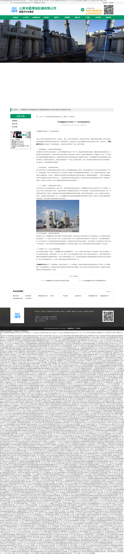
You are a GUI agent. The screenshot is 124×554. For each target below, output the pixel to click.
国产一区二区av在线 (102, 339)
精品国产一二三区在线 (21, 458)
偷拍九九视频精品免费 (27, 402)
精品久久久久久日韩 (35, 360)
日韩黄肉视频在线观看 (77, 335)
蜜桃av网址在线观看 (14, 348)
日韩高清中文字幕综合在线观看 (66, 342)
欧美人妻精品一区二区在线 (98, 394)
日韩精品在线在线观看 (24, 363)
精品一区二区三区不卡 (30, 450)
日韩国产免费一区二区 (16, 433)
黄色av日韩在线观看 (117, 405)
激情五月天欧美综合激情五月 (12, 402)
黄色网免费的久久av (87, 337)
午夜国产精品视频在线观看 (36, 528)
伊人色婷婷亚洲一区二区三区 (82, 399)
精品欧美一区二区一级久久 (90, 544)
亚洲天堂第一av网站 (15, 472)
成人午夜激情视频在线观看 (60, 446)
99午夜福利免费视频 (105, 365)
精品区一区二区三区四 (61, 491)
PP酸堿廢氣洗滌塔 (93, 295)
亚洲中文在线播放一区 (54, 363)
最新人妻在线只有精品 (76, 457)
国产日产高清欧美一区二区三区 (25, 376)
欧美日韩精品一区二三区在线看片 (34, 377)
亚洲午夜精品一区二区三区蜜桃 (52, 398)
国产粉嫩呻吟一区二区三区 (19, 405)
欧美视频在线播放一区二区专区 (100, 359)
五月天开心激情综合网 (70, 373)
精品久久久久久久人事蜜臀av (9, 363)
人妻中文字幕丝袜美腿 (96, 407)
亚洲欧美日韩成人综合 (40, 371)
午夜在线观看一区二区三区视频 (81, 424)
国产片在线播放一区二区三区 (53, 348)
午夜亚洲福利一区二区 (93, 346)
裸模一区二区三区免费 (47, 385)
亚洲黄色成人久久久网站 (112, 382)
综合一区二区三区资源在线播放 (63, 346)
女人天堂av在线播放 (62, 467)
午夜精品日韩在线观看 (19, 464)
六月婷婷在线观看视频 (66, 345)
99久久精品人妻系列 (60, 340)
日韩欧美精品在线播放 (79, 398)
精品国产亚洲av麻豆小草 (38, 335)
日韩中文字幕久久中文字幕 (74, 360)
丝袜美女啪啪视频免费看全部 (17, 466)
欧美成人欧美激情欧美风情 (56, 422)
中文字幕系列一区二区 (71, 384)
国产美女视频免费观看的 (72, 418)
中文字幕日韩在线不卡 (68, 435)
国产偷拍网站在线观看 (109, 398)
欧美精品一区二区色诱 (79, 353)
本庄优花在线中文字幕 (61, 489)
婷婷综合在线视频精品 (74, 489)
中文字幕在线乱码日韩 (102, 343)
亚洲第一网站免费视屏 (90, 438)
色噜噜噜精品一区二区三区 (9, 492)
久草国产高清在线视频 (92, 467)
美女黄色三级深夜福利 (110, 512)
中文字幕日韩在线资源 (58, 452)
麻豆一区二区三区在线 (112, 485)
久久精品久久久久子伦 (28, 530)
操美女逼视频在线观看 (34, 407)
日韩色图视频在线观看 (111, 393)
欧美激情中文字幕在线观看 (86, 519)
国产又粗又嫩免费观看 (70, 362)
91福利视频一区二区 (61, 360)
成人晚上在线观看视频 (102, 446)
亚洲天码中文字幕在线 (17, 359)
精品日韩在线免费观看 (104, 345)
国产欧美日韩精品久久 (84, 472)
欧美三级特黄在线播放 (51, 390)
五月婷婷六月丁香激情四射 (37, 342)
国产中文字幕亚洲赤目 (15, 475)
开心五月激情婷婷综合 (83, 368)
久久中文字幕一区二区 (34, 542)
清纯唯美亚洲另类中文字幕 (39, 435)
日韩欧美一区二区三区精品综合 (26, 391)
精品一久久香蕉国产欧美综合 (97, 368)
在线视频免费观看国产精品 (48, 421)
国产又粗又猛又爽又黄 (57, 408)
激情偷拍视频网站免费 (31, 461)
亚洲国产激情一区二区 (93, 390)
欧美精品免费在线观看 (57, 460)
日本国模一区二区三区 (59, 436)
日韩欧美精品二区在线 (43, 413)
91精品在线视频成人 (55, 486)
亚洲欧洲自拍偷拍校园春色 (94, 530)
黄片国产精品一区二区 (11, 353)
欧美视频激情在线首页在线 (94, 429)
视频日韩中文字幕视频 (59, 419)
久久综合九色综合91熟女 (45, 412)
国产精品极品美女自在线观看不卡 (60, 416)
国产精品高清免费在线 (6, 419)
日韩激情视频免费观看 (56, 505)
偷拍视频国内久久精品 (101, 483)
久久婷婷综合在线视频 (45, 553)
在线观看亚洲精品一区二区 (89, 356)
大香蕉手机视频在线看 (36, 551)
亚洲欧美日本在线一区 (77, 379)
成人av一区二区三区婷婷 (59, 351)
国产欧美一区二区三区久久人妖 (113, 488)
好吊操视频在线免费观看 (58, 553)
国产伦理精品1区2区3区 (21, 385)
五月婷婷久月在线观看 (21, 379)
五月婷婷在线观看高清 (31, 354)
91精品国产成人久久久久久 (54, 435)
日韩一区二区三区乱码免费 (81, 435)
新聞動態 (14, 120)
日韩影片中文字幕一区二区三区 (21, 506)
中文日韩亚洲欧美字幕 (104, 544)
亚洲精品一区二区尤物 (106, 390)
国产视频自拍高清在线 (101, 522)
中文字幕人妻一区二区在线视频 (45, 450)
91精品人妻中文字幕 (9, 365)
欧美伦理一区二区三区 (83, 393)
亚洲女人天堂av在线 (15, 390)
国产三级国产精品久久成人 (7, 446)
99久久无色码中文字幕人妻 (99, 506)
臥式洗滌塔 (103, 295)
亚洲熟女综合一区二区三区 (63, 377)
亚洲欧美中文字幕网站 (33, 366)
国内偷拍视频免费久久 (16, 339)
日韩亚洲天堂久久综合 (68, 402)
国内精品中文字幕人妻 (43, 481)
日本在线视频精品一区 (64, 531)
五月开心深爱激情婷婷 (104, 467)
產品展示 (46, 17)
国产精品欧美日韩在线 (38, 497)
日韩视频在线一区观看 (41, 401)
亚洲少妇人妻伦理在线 (32, 441)
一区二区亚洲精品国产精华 (66, 388)
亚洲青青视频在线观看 (103, 466)
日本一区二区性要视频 (88, 528)
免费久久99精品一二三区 (103, 377)
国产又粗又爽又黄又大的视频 (111, 508)
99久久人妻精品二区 (87, 360)
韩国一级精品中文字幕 (77, 421)
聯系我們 (105, 2)
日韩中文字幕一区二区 (83, 433)
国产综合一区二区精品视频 (39, 457)
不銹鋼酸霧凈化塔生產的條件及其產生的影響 (57, 280)
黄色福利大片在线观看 (6, 340)
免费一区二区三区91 (58, 488)
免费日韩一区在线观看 (17, 422)
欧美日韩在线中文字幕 (99, 460)
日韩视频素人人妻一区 (93, 365)
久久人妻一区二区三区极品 (65, 533)
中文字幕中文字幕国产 (93, 404)
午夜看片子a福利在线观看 (24, 335)
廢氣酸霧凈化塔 (79, 295)
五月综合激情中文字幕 (67, 495)
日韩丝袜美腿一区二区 (54, 394)
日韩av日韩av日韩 (64, 457)
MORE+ (108, 291)
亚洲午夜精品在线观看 (65, 530)
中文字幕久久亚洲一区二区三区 (88, 469)
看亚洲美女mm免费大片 (73, 359)
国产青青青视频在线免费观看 (79, 390)
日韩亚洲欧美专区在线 (30, 494)
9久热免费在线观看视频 (50, 380)
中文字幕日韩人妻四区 (79, 345)
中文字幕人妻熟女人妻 (58, 508)
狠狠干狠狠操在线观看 (98, 471)
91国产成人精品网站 (78, 339)
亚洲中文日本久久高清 (51, 342)
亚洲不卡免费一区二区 (81, 429)
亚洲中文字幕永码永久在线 (76, 357)
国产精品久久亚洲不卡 (71, 449)
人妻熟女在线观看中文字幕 (32, 351)
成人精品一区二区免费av (78, 430)
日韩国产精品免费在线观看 (68, 432)
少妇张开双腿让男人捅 (117, 418)
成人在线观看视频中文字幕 (34, 346)
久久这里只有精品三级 (8, 366)
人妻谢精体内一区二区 (116, 356)
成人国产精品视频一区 (43, 362)
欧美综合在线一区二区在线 (115, 339)
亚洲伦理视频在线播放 (95, 380)
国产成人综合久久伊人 (16, 486)
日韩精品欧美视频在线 (46, 351)
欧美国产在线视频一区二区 (44, 494)
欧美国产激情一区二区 (64, 439)
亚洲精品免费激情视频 (118, 458)
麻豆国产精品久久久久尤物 (51, 534)
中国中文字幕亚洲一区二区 (86, 450)
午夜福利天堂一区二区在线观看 (13, 401)
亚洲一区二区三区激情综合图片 (16, 500)
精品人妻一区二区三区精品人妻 (21, 438)
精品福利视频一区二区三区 (50, 438)
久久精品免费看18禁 (101, 436)
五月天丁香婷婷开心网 (20, 346)
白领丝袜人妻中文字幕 (64, 390)
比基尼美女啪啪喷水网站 (23, 455)
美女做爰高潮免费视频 (31, 368)
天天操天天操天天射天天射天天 (16, 415)
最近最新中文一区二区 (30, 422)
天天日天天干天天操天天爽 (11, 371)
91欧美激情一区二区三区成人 (45, 354)
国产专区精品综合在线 (60, 354)
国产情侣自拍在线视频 (61, 387)
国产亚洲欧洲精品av (53, 393)
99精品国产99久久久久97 (67, 363)
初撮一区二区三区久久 (81, 478)
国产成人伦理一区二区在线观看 (48, 379)
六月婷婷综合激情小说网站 (9, 467)
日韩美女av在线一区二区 (66, 536)
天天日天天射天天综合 (34, 443)
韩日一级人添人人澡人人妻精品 (114, 463)
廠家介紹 (77, 17)
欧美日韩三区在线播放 (115, 357)
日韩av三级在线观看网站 (97, 449)
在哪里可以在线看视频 (56, 413)
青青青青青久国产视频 (41, 394)
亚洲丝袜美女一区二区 (43, 516)
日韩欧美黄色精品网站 (60, 512)
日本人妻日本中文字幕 (78, 503)
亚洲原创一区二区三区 (16, 474)
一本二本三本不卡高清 (91, 387)
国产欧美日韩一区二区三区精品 (70, 519)
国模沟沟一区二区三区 (57, 441)
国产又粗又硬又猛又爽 (36, 438)
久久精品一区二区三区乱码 (79, 346)
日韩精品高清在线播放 (74, 477)
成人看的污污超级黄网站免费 (89, 354)
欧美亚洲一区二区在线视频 (101, 401)
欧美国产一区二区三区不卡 (101, 396)
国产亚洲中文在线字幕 (8, 441)
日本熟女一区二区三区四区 (93, 353)
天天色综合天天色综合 (84, 374)
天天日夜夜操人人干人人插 (105, 385)
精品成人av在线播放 (24, 342)
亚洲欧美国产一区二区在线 (84, 474)
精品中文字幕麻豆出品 (13, 525)
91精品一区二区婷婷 (118, 500)
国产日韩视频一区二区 (57, 514)
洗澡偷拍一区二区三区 (60, 526)
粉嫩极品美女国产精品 (106, 405)
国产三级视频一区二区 (86, 382)
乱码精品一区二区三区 (100, 464)
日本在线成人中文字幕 (72, 542)
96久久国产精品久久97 (53, 388)
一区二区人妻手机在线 (84, 384)
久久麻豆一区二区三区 (25, 522)
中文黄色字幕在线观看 (91, 345)
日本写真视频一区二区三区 (20, 419)
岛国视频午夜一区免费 (38, 478)
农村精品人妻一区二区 (113, 506)
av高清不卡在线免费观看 (80, 363)
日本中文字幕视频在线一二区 (116, 384)
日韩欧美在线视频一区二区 (36, 380)
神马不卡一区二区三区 (68, 429)
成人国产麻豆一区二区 (115, 366)
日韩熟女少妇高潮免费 (46, 537)
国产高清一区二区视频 (109, 391)
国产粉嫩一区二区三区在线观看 (53, 478)
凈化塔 (27, 295)
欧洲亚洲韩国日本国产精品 (59, 349)
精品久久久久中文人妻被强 (93, 430)
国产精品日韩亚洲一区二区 (75, 544)
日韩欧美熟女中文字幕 (34, 379)
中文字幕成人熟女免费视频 (71, 475)
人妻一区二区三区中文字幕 (84, 488)
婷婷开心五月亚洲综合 (19, 461)
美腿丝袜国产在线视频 (50, 522)
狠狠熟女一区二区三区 (6, 337)
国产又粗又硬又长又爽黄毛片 (92, 536)
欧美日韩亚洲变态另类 (40, 444)
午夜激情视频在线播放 (24, 536)
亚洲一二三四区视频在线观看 (67, 480)
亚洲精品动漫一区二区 (44, 374)
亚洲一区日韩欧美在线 (94, 480)
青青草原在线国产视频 (105, 495)
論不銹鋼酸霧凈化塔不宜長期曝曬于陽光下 (95, 280)
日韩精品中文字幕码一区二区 (28, 393)
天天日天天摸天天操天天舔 (88, 436)
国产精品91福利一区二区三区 (74, 351)
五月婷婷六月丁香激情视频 (34, 485)
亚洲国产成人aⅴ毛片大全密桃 (8, 380)
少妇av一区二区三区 (115, 540)
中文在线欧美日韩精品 (104, 335)
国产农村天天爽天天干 (55, 368)
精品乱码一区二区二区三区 (49, 467)
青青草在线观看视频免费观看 (108, 430)
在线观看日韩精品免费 (91, 416)
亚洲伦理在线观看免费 (30, 384)
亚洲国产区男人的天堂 (24, 353)
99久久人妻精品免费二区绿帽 (36, 477)
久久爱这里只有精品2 (22, 469)
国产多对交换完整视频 (15, 444)
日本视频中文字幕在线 (79, 547)
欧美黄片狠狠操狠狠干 (6, 498)
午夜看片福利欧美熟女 (25, 525)
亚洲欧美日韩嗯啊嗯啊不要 (101, 366)
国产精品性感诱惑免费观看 (32, 396)
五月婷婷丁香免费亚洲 (19, 351)
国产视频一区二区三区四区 (54, 365)
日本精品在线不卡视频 (69, 441)
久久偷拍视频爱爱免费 (67, 339)
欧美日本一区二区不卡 (26, 483)
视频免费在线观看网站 (117, 335)
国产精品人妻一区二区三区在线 (100, 516)
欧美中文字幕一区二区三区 (69, 368)
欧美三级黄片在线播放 (74, 506)
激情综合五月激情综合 (59, 385)
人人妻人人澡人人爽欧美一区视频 (46, 489)
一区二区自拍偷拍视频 (80, 388)
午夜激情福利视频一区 (41, 339)
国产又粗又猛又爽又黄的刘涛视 (50, 551)
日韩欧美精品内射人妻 (14, 394)
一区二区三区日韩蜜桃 (112, 394)
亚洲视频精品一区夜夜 (101, 412)
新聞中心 (56, 17)
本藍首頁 (15, 17)
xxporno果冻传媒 (117, 371)
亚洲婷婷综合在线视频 (78, 444)
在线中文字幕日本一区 (114, 472)
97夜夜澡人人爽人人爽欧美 (27, 394)
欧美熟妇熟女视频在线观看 (95, 363)
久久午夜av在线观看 (82, 508)
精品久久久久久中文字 (111, 449)
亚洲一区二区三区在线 (30, 382)
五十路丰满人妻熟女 (85, 526)
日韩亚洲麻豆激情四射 (44, 519)
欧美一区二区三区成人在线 (18, 412)
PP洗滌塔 (40, 295)
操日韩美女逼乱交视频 (109, 407)
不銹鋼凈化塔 (36, 2)
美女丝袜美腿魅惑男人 (92, 425)
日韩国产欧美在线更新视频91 (42, 486)
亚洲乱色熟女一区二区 (95, 415)
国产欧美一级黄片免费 (85, 537)
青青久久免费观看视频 (86, 359)
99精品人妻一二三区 (96, 340)
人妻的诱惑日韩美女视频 (113, 475)
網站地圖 (111, 2)
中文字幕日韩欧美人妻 (83, 373)
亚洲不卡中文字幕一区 (60, 450)
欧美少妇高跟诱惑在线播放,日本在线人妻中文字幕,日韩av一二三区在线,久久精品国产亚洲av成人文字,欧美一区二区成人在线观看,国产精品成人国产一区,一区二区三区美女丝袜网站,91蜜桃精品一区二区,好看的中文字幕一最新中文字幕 (53, 0)
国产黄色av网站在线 (76, 396)
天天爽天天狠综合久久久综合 (67, 370)
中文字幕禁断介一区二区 (29, 474)
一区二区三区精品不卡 (105, 425)
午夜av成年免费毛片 (72, 340)
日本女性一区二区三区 (13, 342)
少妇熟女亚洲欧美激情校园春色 (84, 366)
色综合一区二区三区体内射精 (91, 455)
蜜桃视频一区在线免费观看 (85, 523)
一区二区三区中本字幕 (33, 537)
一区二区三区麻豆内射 (53, 430)
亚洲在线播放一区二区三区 (44, 453)
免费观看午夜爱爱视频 (56, 402)
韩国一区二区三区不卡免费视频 (109, 492)
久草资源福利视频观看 (22, 443)
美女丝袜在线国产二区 (54, 339)
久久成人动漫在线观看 (64, 335)
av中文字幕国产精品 (59, 418)
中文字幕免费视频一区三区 (33, 357)
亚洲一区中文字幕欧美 (50, 525)
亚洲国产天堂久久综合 (71, 481)
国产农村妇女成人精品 (52, 533)
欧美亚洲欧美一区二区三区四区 (79, 492)
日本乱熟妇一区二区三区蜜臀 (13, 374)
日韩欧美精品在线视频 (44, 343)
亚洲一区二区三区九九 (41, 463)
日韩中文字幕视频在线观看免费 (59, 427)
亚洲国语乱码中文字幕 (85, 505)
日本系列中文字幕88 (51, 548)
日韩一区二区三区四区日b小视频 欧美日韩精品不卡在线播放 (36, 436)
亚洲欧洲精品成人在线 (14, 463)
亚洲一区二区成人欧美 (68, 486)
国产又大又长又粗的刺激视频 (80, 380)
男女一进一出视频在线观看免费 (82, 348)
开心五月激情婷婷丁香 (90, 377)
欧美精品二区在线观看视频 (72, 443)
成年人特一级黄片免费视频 (111, 349)
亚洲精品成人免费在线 (28, 430)
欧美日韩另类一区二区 (66, 545)
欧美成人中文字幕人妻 (86, 460)
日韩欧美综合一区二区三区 (96, 433)
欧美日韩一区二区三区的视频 (109, 547)
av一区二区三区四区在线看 (105, 354)
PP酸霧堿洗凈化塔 (18, 295)
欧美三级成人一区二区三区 (116, 503)
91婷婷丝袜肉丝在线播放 (31, 337)
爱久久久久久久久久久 (43, 384)
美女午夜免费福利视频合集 (89, 457)
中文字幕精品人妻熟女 (64, 492)
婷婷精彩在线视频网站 (9, 534)
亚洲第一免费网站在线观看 (108, 402)
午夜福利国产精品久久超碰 (87, 489)
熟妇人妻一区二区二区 (46, 446)
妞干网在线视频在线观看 (98, 362)
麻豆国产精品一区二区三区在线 (17, 485)
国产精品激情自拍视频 (32, 509)
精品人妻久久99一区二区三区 (28, 362)
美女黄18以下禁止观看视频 (23, 365)
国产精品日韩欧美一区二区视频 (114, 368)
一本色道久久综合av (48, 356)
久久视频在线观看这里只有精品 (97, 481)
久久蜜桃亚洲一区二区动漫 (86, 509)
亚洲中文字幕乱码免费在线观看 (86, 343)
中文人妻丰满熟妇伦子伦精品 (102, 418)
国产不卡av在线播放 (10, 551)
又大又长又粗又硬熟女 (23, 528)
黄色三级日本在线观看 (53, 345)
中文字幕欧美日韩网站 (117, 425)
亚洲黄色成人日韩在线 (64, 455)
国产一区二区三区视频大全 (25, 439)
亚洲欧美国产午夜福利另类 (103, 376)
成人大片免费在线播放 (94, 371)
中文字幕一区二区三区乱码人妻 (60, 376)
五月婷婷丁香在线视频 (93, 486)
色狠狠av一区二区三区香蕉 (44, 408)
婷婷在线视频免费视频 (90, 466)
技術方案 (14, 123)
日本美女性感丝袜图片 (70, 415)
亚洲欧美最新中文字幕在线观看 (99, 472)
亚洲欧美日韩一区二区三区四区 (8, 370)
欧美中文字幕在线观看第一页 (71, 505)
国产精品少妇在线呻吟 (35, 520)
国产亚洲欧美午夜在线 (110, 523)
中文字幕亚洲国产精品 (31, 412)
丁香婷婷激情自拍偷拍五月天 (59, 540)
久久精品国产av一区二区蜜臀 (17, 354)
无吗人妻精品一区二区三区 (14, 548)
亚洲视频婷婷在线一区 (49, 506)
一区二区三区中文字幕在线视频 (26, 432)
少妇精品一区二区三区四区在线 (24, 425)
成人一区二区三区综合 (100, 360)
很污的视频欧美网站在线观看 (50, 485)
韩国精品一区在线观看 (17, 540)
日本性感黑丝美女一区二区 (34, 550)
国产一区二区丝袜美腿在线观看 (10, 388)
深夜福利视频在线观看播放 (17, 368)
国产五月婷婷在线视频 (23, 492)
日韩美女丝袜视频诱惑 (112, 360)
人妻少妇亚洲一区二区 (62, 357)
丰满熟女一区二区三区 (23, 356)
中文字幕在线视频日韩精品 (74, 354)
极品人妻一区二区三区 (91, 339)
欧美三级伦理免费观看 (17, 373)
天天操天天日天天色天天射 (9, 356)
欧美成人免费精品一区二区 (91, 500)
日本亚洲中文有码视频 (24, 547)
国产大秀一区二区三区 (98, 349)
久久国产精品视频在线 (59, 542)
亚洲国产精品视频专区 (28, 349)
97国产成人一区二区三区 (53, 433)
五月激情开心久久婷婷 (69, 410)
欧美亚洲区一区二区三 (25, 480)
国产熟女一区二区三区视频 (50, 353)
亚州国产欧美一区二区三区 (34, 405)
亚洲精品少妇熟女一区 (70, 366)
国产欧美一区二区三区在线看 (13, 530)
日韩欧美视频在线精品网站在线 (76, 467)
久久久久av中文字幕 (114, 516)
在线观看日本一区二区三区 (32, 508)
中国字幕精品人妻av (66, 404)
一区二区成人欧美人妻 (44, 505)
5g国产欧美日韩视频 (109, 374)
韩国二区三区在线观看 (38, 525)
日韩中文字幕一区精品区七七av (70, 413)
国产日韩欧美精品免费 (8, 458)
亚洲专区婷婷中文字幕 (115, 396)
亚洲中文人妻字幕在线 (97, 391)
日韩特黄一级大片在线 (37, 455)
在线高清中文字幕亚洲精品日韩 (8, 335)
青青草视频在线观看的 (76, 458)
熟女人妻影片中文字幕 (106, 486)
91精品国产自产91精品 (76, 531)
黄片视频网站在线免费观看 (31, 359)
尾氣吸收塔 (28, 298)
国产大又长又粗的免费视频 (86, 418)
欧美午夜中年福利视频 (15, 349)
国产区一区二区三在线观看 (61, 464)
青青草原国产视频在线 (89, 379)
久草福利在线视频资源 (100, 542)
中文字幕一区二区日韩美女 (105, 491)
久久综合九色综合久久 (39, 348)
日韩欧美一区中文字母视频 (100, 477)
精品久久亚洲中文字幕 (34, 421)
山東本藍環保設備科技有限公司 (53, 116)
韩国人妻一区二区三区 (90, 357)
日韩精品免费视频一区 (28, 475)
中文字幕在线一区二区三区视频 (13, 418)
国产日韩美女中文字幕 (28, 401)
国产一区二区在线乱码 (40, 430)
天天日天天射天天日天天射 (71, 452)
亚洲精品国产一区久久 (112, 542)
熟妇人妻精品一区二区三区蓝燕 (52, 497)
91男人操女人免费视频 (115, 450)
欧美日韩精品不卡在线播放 (73, 436)
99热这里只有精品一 (84, 413)
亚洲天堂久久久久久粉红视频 (28, 404)
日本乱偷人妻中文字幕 (118, 422)
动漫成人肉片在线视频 (37, 353)
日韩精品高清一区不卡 (73, 450)
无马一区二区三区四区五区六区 (21, 498)
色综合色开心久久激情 (48, 405)
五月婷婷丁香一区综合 (109, 399)
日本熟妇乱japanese (81, 534)
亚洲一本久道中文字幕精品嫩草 (15, 450)
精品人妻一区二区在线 (50, 377)
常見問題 (14, 127)
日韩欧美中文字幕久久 (20, 343)
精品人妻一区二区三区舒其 (79, 530)
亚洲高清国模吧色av (14, 393)
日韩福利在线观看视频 (65, 430)
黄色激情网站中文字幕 (38, 522)
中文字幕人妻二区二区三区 (115, 343)
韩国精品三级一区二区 (47, 526)
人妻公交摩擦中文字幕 (45, 359)
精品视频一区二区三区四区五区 (101, 540)
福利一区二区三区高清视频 (16, 382)
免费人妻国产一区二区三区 (84, 362)
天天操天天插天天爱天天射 (23, 533)
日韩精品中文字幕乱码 (117, 497)
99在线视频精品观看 (31, 343)
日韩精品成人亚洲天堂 (16, 544)
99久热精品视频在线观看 (42, 432)
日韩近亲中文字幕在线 (9, 425)
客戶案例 (98, 17)
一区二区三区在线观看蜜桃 (7, 424)
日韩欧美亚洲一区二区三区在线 (107, 427)
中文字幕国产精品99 (76, 483)
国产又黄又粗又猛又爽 (48, 387)
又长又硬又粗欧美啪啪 (38, 410)
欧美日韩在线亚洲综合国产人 (29, 374)
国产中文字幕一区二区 (53, 371)
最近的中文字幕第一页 (71, 374)
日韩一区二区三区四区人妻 (113, 460)
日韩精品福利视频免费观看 (18, 512)
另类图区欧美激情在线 (103, 469)
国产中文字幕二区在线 (6, 407)
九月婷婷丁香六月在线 (115, 446)
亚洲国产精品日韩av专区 (57, 415)
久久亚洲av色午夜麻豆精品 (12, 436)
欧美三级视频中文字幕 (97, 550)
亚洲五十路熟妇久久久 (107, 371)
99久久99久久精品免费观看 (73, 385)
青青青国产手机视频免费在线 (9, 391)
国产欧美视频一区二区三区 (106, 514)
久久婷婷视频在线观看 (96, 370)
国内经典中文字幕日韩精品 (44, 382)
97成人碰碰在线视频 (55, 519)
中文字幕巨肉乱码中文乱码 (98, 413)
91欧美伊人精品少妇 (57, 366)
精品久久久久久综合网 (80, 365)
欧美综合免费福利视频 (47, 466)
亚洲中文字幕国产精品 (39, 425)
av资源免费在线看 (108, 441)
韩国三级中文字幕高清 (58, 382)
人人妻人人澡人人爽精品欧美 (41, 402)
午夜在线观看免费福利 (102, 461)
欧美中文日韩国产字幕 (86, 447)
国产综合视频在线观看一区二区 (85, 419)
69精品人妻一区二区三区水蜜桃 (103, 489)
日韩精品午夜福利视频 (73, 349)
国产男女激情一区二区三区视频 (42, 376)
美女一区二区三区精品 (14, 503)
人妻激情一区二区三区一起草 (87, 452)
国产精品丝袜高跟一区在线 (33, 502)
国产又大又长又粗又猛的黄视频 (96, 408)
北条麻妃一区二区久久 (82, 342)
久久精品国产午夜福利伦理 (75, 511)
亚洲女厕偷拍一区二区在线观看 (77, 427)
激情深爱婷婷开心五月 (65, 371)
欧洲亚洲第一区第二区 (51, 335)
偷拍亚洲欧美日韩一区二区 (74, 405)
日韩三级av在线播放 (40, 433)
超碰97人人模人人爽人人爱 (48, 360)
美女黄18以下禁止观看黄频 (85, 463)
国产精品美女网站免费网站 (101, 419)
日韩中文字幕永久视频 (23, 360)
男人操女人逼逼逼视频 (92, 497)
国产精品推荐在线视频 (80, 486)
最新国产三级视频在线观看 (59, 359)
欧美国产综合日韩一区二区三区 (75, 500)
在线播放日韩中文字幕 (18, 539)
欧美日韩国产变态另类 (82, 432)
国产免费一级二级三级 (43, 422)
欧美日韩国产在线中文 (8, 346)
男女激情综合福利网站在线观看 (89, 385)
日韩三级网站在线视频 (52, 370)
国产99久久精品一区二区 (39, 370)
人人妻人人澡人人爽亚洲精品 (38, 365)
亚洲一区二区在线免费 (10, 360)
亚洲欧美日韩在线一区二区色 (21, 387)
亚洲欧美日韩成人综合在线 (64, 380)
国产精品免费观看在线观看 (18, 502)
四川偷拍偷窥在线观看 (45, 427)
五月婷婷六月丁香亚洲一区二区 (81, 407)
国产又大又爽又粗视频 (65, 401)
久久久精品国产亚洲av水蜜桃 (109, 353)
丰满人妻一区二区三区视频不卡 (23, 478)
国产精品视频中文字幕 (19, 337)
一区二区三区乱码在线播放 (59, 537)
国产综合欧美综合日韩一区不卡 (102, 422)
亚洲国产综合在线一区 (113, 348)
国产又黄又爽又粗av (62, 525)
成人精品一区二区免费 (117, 376)
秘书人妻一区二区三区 (40, 388)
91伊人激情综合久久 (16, 452)
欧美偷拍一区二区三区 (92, 427)
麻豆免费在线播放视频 (79, 425)
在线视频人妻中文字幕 (41, 391)
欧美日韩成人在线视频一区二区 (10, 457)
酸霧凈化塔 (53, 295)
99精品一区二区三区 (110, 474)
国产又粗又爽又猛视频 (81, 402)
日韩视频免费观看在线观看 (57, 374)
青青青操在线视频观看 (117, 545)
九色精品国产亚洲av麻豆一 (57, 343)
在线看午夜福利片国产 (77, 455)
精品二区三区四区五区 (109, 370)
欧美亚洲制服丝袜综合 (88, 396)
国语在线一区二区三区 (97, 410)
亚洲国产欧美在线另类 (64, 396)
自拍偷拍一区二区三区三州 (23, 398)
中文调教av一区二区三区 (21, 449)
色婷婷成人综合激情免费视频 (57, 384)
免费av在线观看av (74, 453)
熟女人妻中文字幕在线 (99, 337)
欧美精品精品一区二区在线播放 (42, 514)
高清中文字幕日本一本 (25, 457)
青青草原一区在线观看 (113, 412)
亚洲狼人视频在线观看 (107, 380)
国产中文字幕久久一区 (10, 376)
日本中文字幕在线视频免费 (18, 427)
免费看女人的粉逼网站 (43, 474)
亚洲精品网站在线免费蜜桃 (104, 351)
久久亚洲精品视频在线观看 (53, 425)
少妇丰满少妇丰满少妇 (6, 506)
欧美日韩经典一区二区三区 (38, 533)
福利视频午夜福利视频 (88, 483)
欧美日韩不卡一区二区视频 (80, 533)
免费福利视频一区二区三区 (87, 412)
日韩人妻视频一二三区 (61, 469)
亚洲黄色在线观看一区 (85, 349)
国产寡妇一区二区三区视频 (71, 422)
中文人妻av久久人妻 (13, 514)
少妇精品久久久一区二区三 (98, 502)
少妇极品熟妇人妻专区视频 (74, 337)
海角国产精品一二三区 (45, 373)
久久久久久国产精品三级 (105, 500)
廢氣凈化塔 (16, 298)
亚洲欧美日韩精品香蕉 (73, 412)
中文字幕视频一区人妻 (29, 471)
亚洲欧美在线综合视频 (109, 410)
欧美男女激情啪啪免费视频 (39, 345)
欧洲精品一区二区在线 (60, 466)
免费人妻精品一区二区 (9, 443)
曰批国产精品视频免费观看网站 (31, 447)
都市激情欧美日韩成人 (71, 391)
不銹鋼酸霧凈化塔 (68, 295)
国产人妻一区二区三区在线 (109, 373)
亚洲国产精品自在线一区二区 (34, 424)
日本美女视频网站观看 (67, 425)
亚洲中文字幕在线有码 (20, 366)
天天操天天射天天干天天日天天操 (112, 342)
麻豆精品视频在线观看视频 (35, 340)
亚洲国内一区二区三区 (105, 458)
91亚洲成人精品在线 (45, 458)
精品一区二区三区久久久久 (12, 404)
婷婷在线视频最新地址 (82, 494)
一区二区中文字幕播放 (103, 356)
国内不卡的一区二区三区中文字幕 (109, 404)
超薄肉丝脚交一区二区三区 (79, 404)
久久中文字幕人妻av (19, 377)
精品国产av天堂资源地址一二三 (8, 345)
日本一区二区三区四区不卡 (104, 387)
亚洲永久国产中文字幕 (39, 495)
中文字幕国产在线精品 (68, 365)
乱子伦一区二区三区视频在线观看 (109, 346)
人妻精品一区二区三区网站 (37, 545)
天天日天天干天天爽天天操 (99, 348)
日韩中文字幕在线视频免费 (61, 356)
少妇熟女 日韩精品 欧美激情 (75, 446)
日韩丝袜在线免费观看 (31, 415)
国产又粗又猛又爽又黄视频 (20, 340)
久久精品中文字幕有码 (112, 502)
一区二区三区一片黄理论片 (57, 471)
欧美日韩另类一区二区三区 (31, 539)
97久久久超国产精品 (88, 401)
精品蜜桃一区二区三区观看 (106, 534)
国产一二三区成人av (5, 427)
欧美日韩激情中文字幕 (29, 339)
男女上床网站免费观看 (15, 413)
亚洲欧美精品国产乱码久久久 (43, 416)
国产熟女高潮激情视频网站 (65, 353)
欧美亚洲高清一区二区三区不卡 (42, 349)
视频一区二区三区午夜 (63, 522)
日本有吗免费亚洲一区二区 (59, 337)
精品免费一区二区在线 (97, 374)
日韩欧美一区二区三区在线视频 (82, 485)
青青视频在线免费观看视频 (95, 478)
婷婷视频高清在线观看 (53, 480)
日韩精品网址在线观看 (28, 444)
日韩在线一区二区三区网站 (116, 419)
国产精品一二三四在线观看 (63, 421)
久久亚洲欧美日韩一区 (98, 512)
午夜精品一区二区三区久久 (31, 373)
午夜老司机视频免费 (112, 436)
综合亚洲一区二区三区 (48, 346)
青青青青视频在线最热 (15, 430)
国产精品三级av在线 (39, 390)
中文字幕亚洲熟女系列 (95, 435)
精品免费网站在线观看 (116, 377)
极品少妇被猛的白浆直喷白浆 (80, 371)
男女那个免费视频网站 (23, 380)
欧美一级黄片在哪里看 (66, 503)
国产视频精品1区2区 (7, 387)
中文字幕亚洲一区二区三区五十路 (47, 517)
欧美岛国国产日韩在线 (34, 419)
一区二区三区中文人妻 (45, 337)
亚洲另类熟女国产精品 (14, 408)
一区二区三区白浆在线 (29, 544)
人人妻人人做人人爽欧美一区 (41, 399)
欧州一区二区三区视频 (52, 439)
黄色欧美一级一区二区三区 (29, 516)
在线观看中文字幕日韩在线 (90, 539)
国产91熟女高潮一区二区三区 (110, 415)
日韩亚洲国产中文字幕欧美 (56, 475)
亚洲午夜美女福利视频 (31, 519)
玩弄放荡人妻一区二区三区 (7, 478)
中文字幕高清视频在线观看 (110, 494)
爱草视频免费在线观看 (77, 377)
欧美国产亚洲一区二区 (46, 419)
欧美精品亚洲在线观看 (79, 495)
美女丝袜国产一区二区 (49, 340)
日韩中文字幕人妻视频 (58, 373)
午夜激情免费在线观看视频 (112, 408)
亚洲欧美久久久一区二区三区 (47, 511)
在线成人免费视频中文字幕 (90, 335)
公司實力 (87, 17)
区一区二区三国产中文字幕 (109, 340)
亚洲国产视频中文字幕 (31, 500)
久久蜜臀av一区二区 (57, 494)
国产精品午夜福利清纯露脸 (24, 345)
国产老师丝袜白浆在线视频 (92, 551)
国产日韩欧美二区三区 (14, 362)
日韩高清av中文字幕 (82, 481)
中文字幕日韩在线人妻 (19, 396)
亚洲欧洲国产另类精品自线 (14, 516)
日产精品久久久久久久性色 (83, 410)
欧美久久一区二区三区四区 (48, 357)
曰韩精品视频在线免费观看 (53, 495)
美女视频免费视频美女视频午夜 (75, 466)
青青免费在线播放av (45, 460)
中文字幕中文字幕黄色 (21, 446)
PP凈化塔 (43, 2)
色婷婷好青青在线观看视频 (16, 453)
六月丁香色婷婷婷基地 (112, 337)
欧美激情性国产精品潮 (29, 416)
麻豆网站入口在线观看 (28, 390)
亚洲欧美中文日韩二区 (75, 528)
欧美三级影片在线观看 (95, 373)
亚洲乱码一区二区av (114, 461)
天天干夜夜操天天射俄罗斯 (12, 399)
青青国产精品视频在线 (55, 474)
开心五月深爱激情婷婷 (20, 550)
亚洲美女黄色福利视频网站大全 (75, 387)
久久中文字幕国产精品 (39, 439)
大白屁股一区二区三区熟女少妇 (81, 394)
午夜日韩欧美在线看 (70, 419)
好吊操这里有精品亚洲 (45, 452)
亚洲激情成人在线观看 (75, 356)
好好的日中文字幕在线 (71, 343)
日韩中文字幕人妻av (19, 441)
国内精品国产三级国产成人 (57, 362)
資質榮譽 (67, 17)
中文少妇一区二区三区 (33, 458)
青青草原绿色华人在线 (30, 453)
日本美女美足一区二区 (64, 379)
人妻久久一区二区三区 (67, 394)
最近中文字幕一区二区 (99, 382)
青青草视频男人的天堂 (38, 398)
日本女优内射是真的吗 (71, 472)
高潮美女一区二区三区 (69, 494)
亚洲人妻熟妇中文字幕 (84, 340)
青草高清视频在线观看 (56, 429)
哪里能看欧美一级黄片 (103, 357)
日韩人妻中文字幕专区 (97, 399)
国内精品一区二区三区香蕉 (65, 407)
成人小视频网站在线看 (20, 511)
